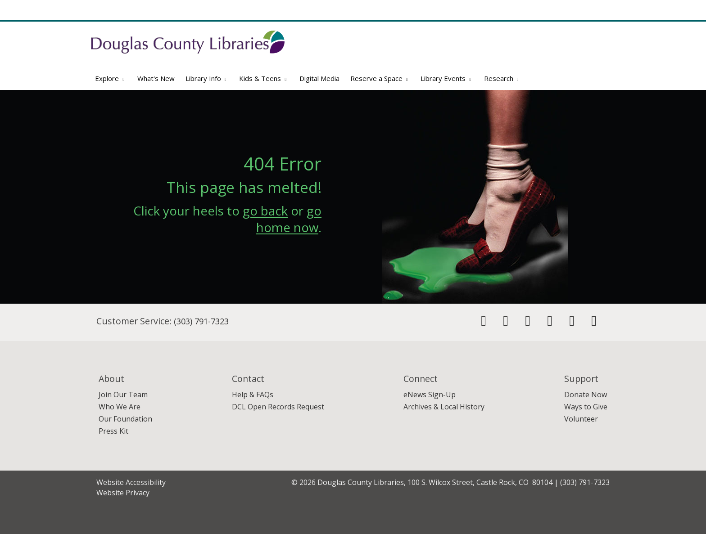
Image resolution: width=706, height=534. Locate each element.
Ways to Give (585, 407)
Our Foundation (125, 419)
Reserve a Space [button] (380, 78)
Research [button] (502, 78)
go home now (288, 219)
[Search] (599, 42)
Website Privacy (122, 493)
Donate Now (585, 394)
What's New (156, 78)
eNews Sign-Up (429, 394)
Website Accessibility (131, 482)
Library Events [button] (447, 78)
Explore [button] (111, 78)
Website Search (503, 57)
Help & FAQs (252, 394)
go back (265, 210)
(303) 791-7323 (201, 321)
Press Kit (113, 431)
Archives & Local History (443, 407)
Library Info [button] (207, 78)
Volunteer (581, 419)
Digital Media (319, 78)
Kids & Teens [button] (264, 78)
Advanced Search (587, 57)
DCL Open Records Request (278, 407)
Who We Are (119, 407)
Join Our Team (123, 394)
